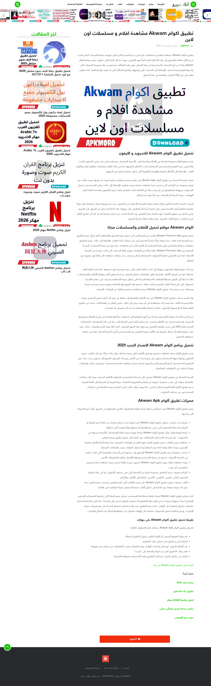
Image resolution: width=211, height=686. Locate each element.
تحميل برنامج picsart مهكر (180, 600)
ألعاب (119, 4)
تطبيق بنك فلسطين (183, 591)
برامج (151, 4)
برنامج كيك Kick (185, 582)
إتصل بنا (109, 4)
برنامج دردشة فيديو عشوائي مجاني (176, 608)
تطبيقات (130, 4)
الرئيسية (161, 4)
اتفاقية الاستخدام (74, 4)
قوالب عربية (86, 676)
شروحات (141, 4)
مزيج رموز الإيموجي (184, 617)
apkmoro (185, 46)
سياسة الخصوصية (94, 4)
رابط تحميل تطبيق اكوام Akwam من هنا (173, 565)
